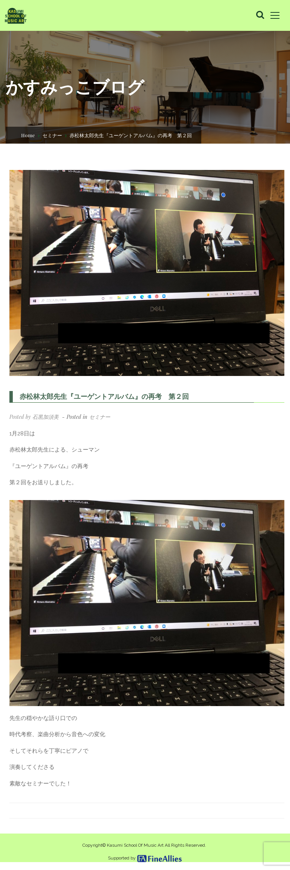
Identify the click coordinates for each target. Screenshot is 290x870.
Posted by (34, 416)
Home (28, 134)
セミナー (52, 134)
